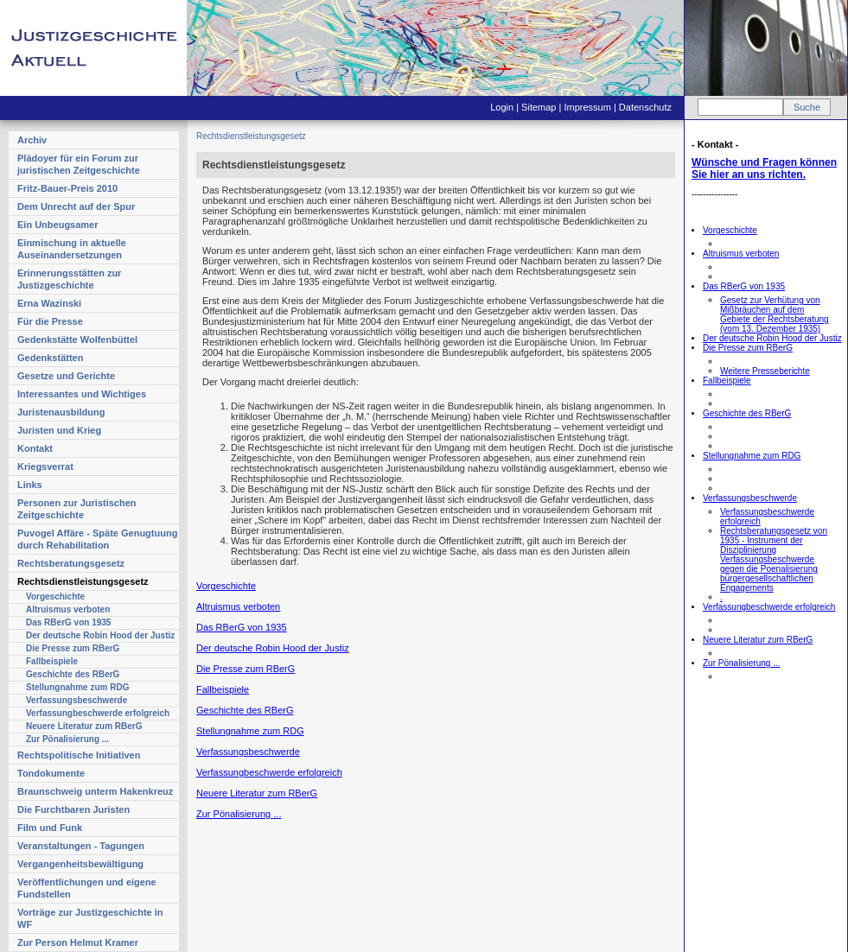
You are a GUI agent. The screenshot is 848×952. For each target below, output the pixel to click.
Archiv (32, 140)
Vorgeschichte (55, 596)
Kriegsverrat (45, 466)
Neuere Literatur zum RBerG (84, 726)
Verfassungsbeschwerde (76, 700)
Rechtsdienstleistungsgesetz (83, 581)
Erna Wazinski (49, 303)
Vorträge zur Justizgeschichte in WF (90, 918)
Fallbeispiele (52, 661)
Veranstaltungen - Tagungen (80, 846)
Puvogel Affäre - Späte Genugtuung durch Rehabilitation (97, 539)
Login (501, 107)
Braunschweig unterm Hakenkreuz (95, 791)
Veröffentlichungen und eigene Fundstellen (86, 888)
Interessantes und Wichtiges (81, 394)
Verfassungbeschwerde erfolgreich (97, 713)
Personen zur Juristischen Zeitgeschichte (77, 509)
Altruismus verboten (68, 609)
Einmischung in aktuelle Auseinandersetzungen (71, 249)
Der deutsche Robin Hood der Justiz (100, 635)
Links (29, 484)
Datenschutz (645, 107)
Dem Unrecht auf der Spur (76, 206)
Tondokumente (51, 773)
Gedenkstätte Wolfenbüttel (77, 339)
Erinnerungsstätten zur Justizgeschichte (69, 279)
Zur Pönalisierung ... (67, 739)
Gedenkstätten (50, 357)
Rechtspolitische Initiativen (78, 755)
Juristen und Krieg (59, 430)
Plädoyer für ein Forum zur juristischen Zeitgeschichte (78, 164)
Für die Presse (50, 321)
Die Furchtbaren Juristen (73, 809)
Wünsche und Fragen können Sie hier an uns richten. (764, 168)
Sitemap (538, 107)
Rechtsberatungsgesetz (70, 563)
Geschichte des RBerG (72, 674)
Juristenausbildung (61, 412)
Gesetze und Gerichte (66, 376)
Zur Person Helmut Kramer (77, 942)
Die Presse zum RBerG (72, 648)
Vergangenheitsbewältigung (80, 864)
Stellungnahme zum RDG (77, 687)
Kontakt (35, 448)
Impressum (587, 107)
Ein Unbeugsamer (58, 224)
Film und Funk (49, 827)
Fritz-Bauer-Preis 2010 (67, 188)
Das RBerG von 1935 (68, 622)
